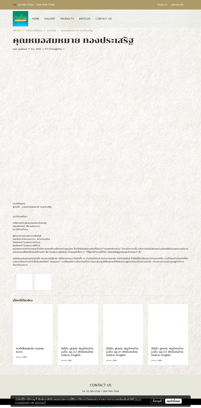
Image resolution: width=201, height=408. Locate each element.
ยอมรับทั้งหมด (173, 401)
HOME (35, 19)
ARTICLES (84, 19)
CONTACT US (103, 19)
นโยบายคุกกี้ (40, 402)
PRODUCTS (67, 19)
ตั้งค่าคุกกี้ (157, 401)
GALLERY (49, 19)
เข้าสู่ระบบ (162, 5)
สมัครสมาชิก (177, 5)
